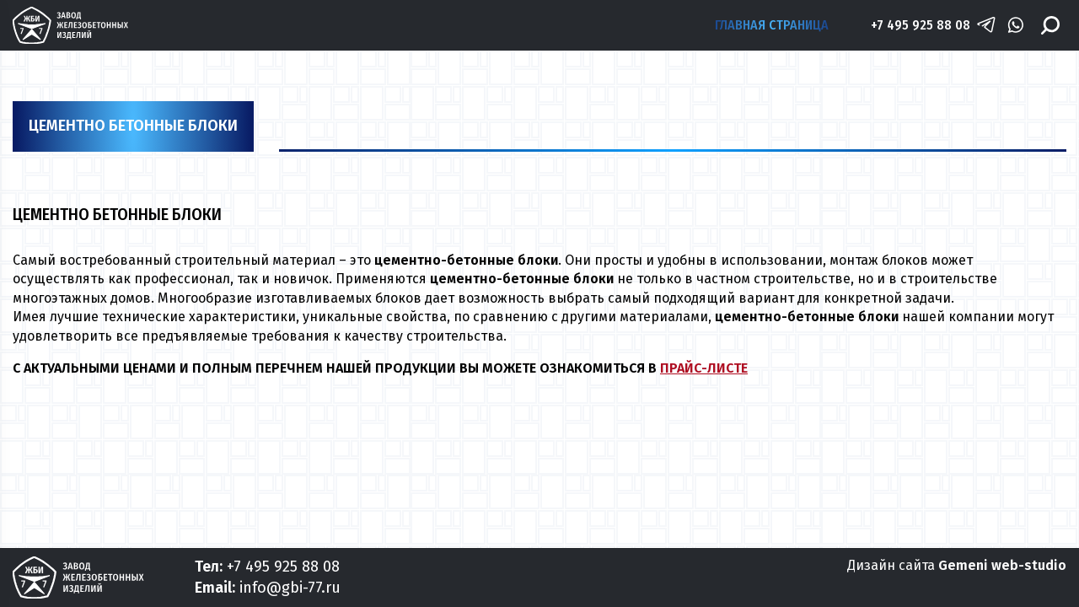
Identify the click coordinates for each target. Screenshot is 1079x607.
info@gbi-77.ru (290, 587)
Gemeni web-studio (1002, 565)
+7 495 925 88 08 (920, 25)
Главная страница (772, 25)
